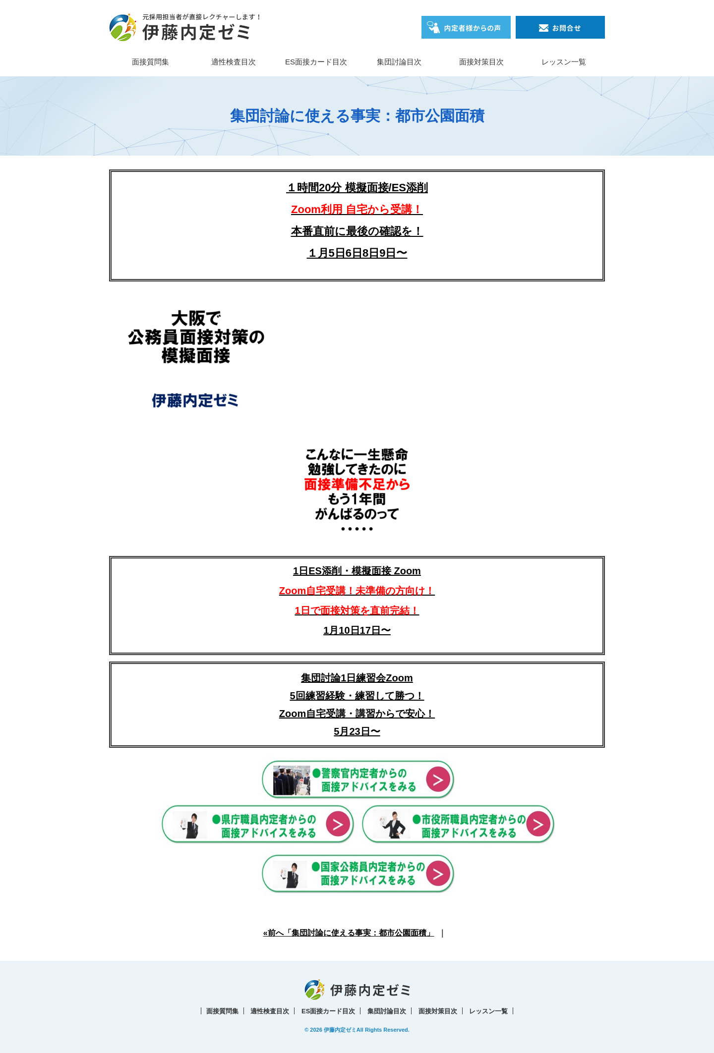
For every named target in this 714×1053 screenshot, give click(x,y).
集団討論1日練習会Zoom (357, 677)
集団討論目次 (399, 61)
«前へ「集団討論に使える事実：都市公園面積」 (348, 933)
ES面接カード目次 (316, 61)
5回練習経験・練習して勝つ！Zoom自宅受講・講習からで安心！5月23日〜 (357, 713)
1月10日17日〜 (357, 630)
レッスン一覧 (563, 61)
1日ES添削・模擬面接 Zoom (357, 590)
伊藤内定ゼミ (340, 1030)
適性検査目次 (233, 61)
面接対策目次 (481, 61)
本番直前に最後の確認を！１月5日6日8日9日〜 (357, 231)
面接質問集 (150, 61)
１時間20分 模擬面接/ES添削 (357, 187)
